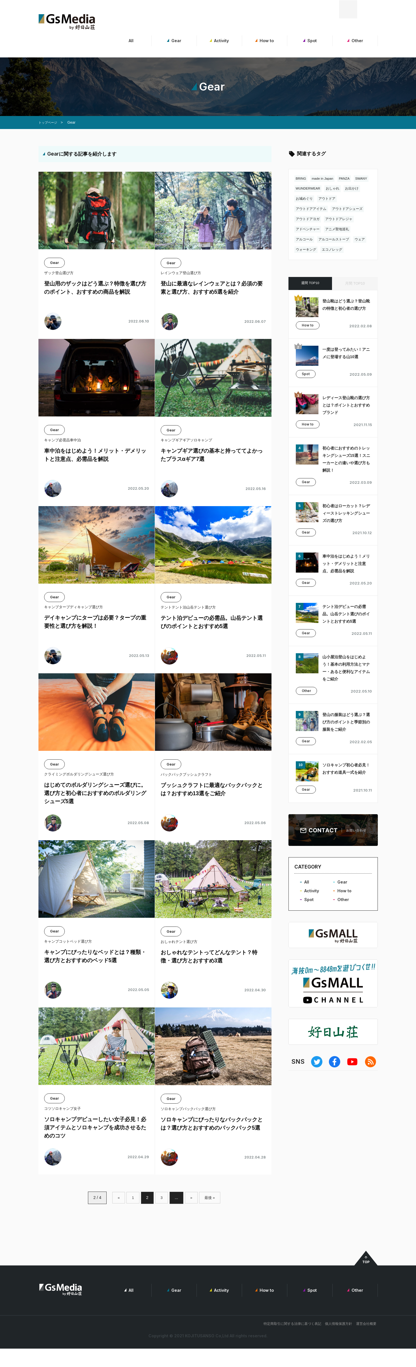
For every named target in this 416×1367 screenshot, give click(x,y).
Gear (174, 41)
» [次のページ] (191, 1215)
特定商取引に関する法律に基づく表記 (292, 1342)
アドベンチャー (309, 229)
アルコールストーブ (336, 240)
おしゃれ (355, 189)
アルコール (305, 240)
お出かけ (303, 199)
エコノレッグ (351, 250)
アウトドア (349, 199)
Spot (309, 41)
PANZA (349, 179)
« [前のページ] (118, 1215)
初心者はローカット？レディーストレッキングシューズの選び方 (345, 517)
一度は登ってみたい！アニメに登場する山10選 (345, 359)
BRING (301, 179)
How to (265, 41)
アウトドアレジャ (342, 219)
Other (355, 41)
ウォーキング (323, 250)
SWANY (302, 189)
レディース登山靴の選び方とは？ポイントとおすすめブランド (345, 409)
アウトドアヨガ (309, 219)
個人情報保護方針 (338, 1342)
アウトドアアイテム (312, 209)
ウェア (301, 250)
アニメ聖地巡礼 (340, 229)
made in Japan (325, 179)
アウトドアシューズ (351, 209)
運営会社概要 (366, 1342)
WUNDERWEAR (328, 189)
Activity (219, 41)
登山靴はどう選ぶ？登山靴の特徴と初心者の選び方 (345, 309)
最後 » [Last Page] (210, 1215)
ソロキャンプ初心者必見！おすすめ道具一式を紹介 (345, 798)
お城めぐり (325, 199)
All (129, 41)
